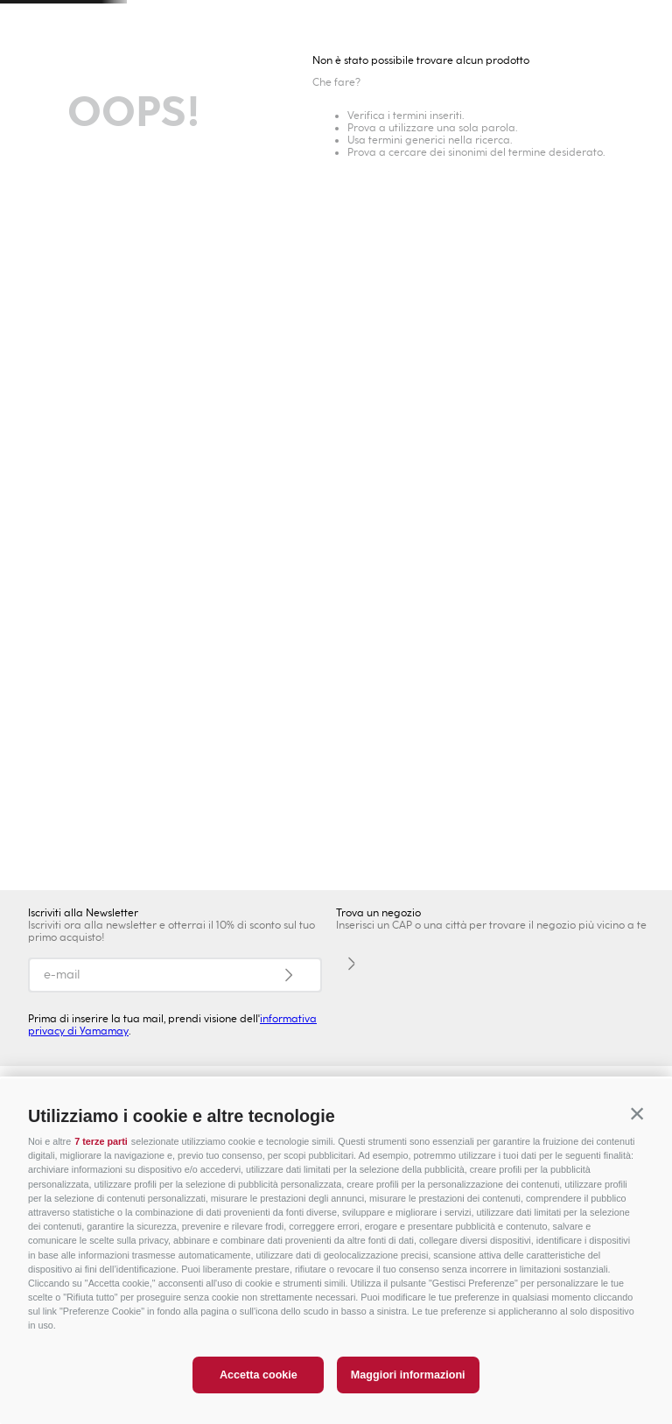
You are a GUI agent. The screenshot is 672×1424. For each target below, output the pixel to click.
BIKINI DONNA (554, 620)
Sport (504, 113)
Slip (453, 149)
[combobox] (455, 70)
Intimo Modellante (535, 149)
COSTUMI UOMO (554, 868)
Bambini (280, 113)
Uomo (168, 113)
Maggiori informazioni (408, 1375)
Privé (392, 113)
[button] (637, 1113)
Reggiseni (395, 149)
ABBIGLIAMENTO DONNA (335, 620)
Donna (56, 113)
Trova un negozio (158, 70)
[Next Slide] (638, 22)
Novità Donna (137, 149)
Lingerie (630, 149)
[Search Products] (463, 70)
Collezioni (318, 149)
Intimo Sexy (235, 149)
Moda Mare (42, 149)
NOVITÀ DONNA (118, 620)
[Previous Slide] (34, 22)
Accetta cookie (259, 1375)
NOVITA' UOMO (118, 868)
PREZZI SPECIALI (599, 113)
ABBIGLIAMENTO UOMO (335, 868)
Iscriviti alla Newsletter (83, 913)
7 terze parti (101, 1141)
